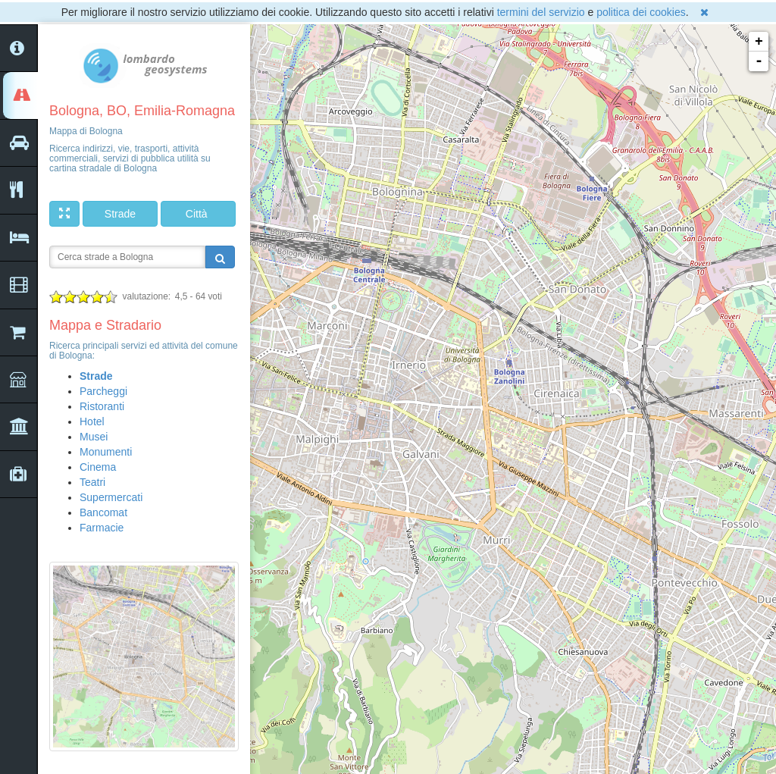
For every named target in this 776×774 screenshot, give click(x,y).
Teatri (92, 482)
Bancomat (103, 512)
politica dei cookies (641, 12)
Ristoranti (102, 406)
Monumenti (106, 452)
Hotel (92, 421)
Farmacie (102, 528)
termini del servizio (541, 12)
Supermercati (111, 497)
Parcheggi (103, 391)
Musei (94, 437)
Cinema (98, 467)
